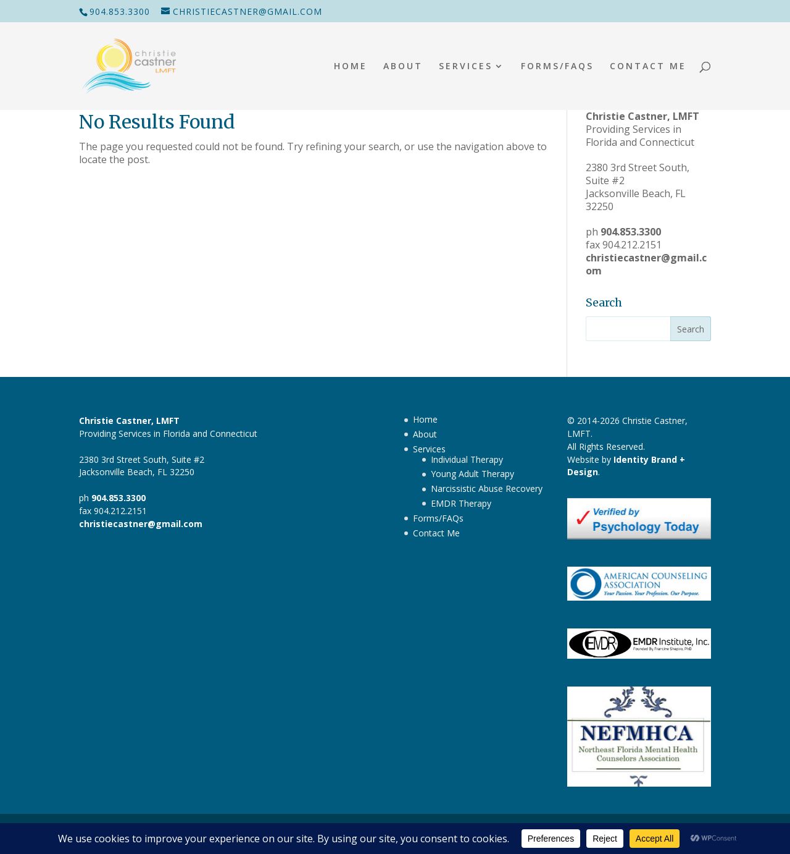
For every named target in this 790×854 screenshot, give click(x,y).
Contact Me (648, 67)
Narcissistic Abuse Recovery (487, 488)
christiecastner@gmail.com (646, 264)
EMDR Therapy (461, 503)
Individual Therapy (467, 459)
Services (466, 67)
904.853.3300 (119, 11)
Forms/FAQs (557, 67)
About (403, 67)
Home (350, 67)
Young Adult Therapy (472, 474)
